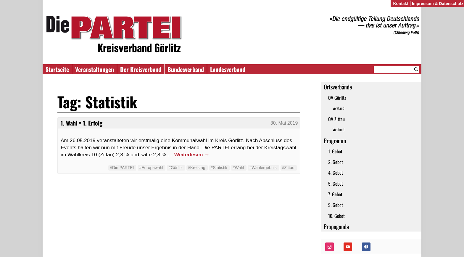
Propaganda (336, 226)
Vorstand (338, 108)
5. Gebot (335, 183)
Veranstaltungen (94, 69)
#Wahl (238, 167)
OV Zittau (336, 119)
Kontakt (400, 3)
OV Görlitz (337, 97)
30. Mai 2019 (284, 123)
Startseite (57, 69)
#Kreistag (196, 167)
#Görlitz (175, 167)
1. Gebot (335, 151)
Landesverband (227, 69)
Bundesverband (185, 69)
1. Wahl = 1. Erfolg (81, 122)
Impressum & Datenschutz (437, 3)
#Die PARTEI (122, 167)
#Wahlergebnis (263, 167)
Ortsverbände (338, 86)
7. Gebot (335, 194)
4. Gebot (335, 172)
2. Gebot (335, 162)
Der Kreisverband (140, 69)
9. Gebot (335, 204)
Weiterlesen (192, 155)
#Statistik (219, 167)
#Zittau (288, 167)
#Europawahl (151, 167)
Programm (335, 140)
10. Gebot (336, 215)
